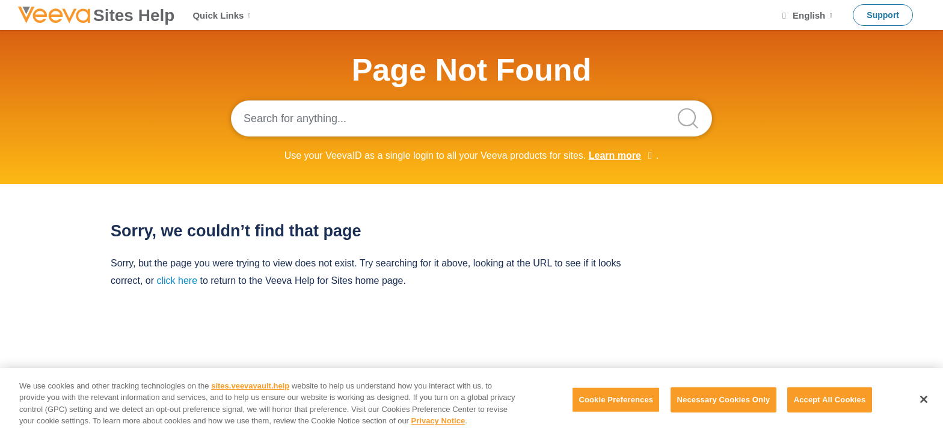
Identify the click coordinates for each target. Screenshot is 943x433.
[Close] (924, 399)
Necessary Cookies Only (723, 399)
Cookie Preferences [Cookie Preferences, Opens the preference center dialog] (616, 399)
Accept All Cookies (830, 399)
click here (176, 280)
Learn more (615, 155)
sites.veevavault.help (250, 385)
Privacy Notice (438, 420)
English (806, 15)
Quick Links (222, 15)
